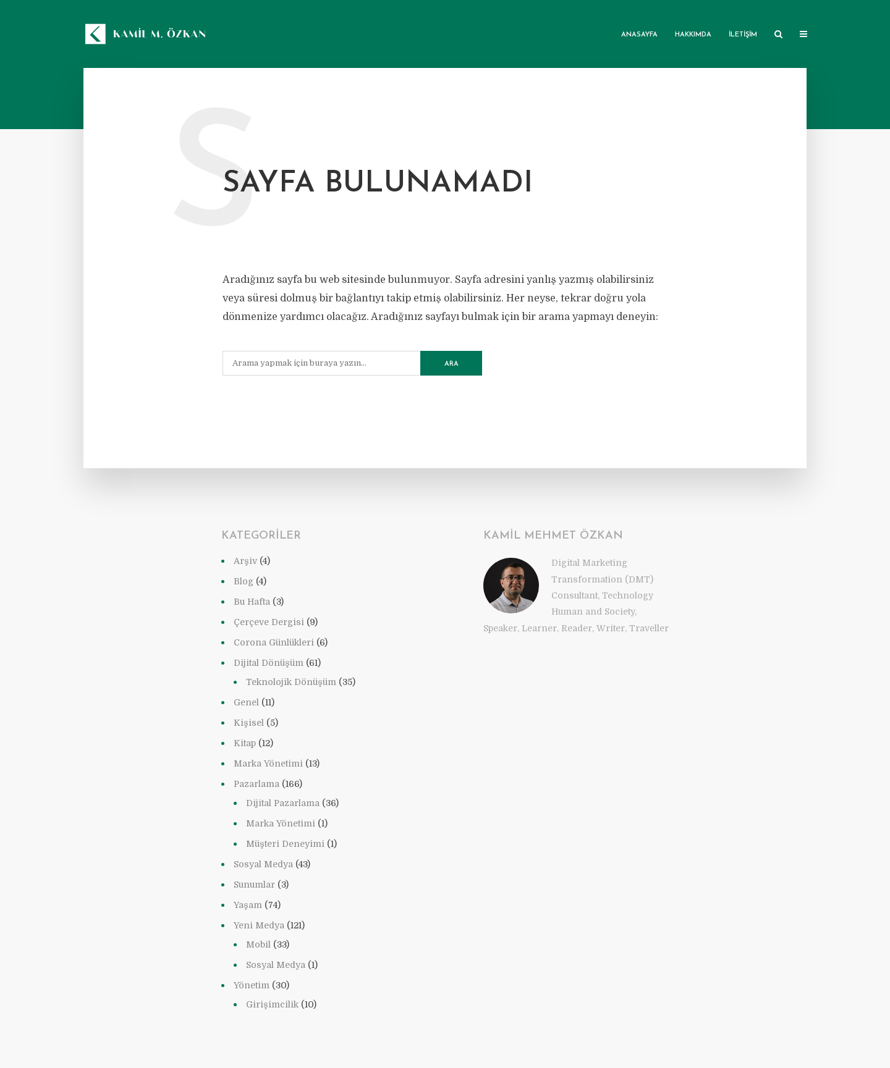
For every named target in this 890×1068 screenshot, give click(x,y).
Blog (243, 581)
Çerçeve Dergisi (269, 622)
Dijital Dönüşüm (268, 663)
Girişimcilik (272, 1004)
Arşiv (245, 561)
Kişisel (249, 723)
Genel (246, 702)
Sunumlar (254, 884)
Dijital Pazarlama (283, 803)
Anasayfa (639, 35)
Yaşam (248, 905)
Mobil (258, 944)
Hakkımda (693, 35)
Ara (451, 364)
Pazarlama (256, 784)
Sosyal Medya (263, 864)
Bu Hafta (252, 602)
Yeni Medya (259, 925)
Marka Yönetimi (268, 763)
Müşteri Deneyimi (285, 844)
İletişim (743, 35)
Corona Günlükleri (274, 642)
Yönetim (251, 985)
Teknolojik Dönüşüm (291, 682)
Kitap (245, 743)
